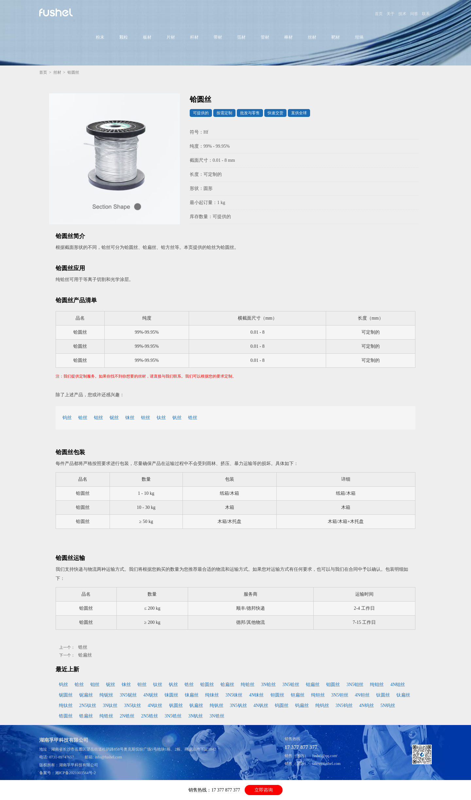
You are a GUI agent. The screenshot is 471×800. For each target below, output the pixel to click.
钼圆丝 (333, 684)
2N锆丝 (127, 716)
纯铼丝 (212, 695)
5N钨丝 (387, 705)
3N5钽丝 (339, 695)
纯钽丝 (318, 695)
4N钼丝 (397, 684)
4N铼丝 (256, 695)
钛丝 (161, 417)
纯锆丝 (106, 716)
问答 (414, 13)
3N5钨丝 (344, 705)
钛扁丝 (403, 695)
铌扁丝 (86, 695)
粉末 (100, 37)
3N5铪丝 (290, 684)
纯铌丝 (106, 695)
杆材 (194, 37)
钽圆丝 (277, 695)
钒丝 (177, 417)
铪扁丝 (85, 655)
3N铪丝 (268, 684)
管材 (265, 37)
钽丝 (145, 417)
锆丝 (192, 417)
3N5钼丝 (354, 684)
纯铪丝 (247, 684)
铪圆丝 (207, 684)
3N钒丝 (195, 716)
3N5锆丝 (173, 716)
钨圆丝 (281, 705)
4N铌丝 (150, 695)
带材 (218, 37)
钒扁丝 (196, 705)
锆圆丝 (66, 716)
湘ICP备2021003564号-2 (75, 773)
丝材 (312, 37)
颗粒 (123, 37)
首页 (379, 13)
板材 (147, 37)
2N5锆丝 (149, 716)
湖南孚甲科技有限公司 (78, 765)
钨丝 (67, 417)
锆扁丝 (86, 716)
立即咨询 (263, 790)
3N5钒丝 (238, 705)
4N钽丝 (362, 695)
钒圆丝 (176, 705)
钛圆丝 (383, 695)
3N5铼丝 (233, 695)
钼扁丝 (313, 684)
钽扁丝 (298, 695)
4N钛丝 (155, 705)
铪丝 (82, 417)
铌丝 (114, 417)
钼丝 (98, 417)
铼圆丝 (171, 695)
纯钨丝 (322, 705)
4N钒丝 (260, 705)
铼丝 (129, 417)
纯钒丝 (216, 705)
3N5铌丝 (128, 695)
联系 (426, 13)
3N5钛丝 (132, 705)
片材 (170, 37)
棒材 (288, 37)
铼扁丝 (192, 695)
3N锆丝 (217, 716)
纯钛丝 (66, 705)
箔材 (241, 37)
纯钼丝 (377, 684)
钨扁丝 (302, 705)
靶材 (335, 37)
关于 (390, 13)
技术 (402, 13)
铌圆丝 (66, 695)
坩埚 (359, 37)
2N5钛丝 (87, 705)
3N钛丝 (110, 705)
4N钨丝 (366, 705)
